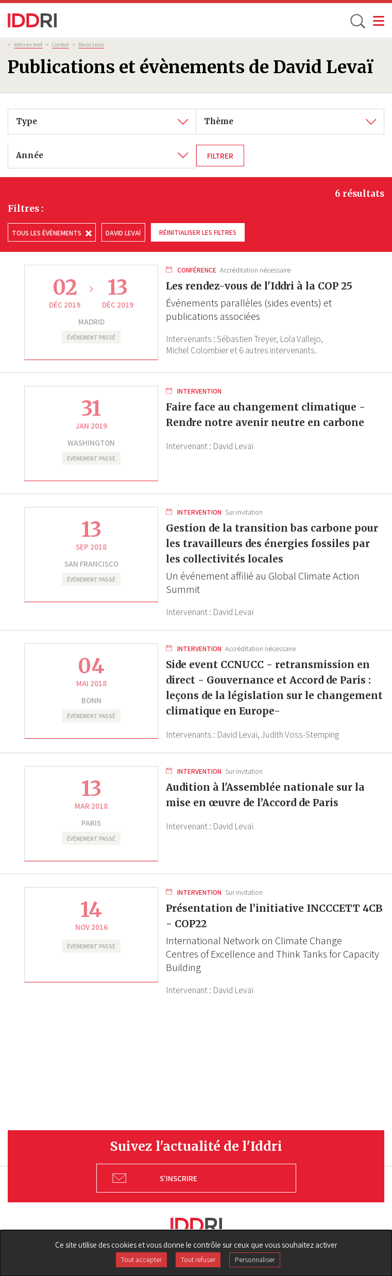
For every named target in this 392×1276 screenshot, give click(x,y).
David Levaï (91, 44)
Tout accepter (141, 1259)
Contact (60, 44)
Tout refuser (198, 1259)
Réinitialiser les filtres (197, 232)
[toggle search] (357, 20)
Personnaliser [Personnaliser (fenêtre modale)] (255, 1259)
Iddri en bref (28, 44)
